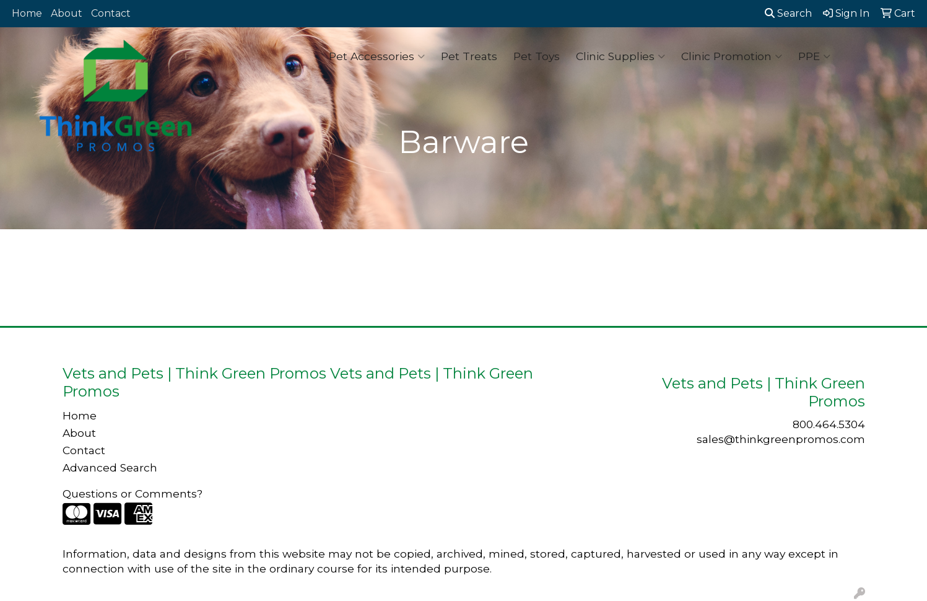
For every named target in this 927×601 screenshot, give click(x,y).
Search (788, 13)
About (66, 13)
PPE (814, 56)
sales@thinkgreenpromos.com (781, 438)
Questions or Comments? (132, 493)
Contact (111, 13)
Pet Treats (469, 56)
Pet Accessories (377, 56)
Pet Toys (536, 56)
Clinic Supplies (620, 56)
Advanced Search (110, 467)
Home (27, 13)
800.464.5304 (829, 424)
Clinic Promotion (731, 56)
